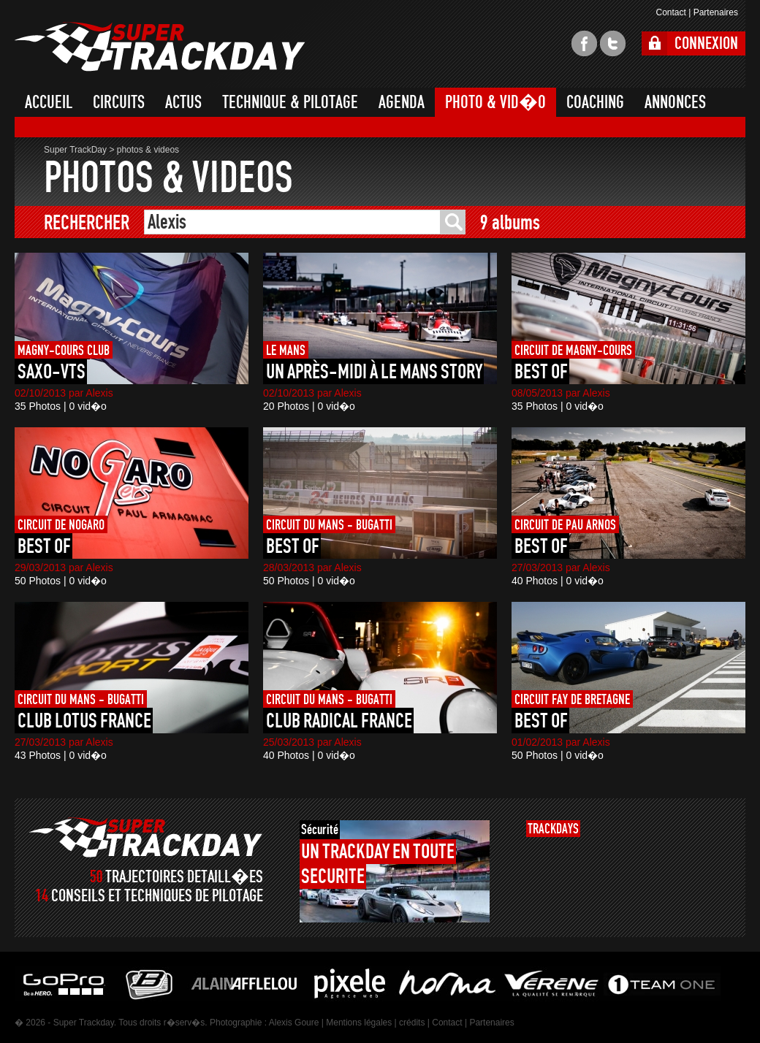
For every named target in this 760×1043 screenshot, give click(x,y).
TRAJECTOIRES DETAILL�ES (184, 877)
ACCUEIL (48, 102)
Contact (670, 12)
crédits (412, 1022)
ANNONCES (675, 102)
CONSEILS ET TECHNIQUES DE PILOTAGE (157, 896)
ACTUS (183, 102)
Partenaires (716, 12)
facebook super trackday (584, 43)
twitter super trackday (613, 43)
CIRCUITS (119, 102)
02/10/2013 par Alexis (64, 393)
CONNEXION (706, 43)
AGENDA (402, 102)
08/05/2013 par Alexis (561, 393)
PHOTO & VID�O (495, 102)
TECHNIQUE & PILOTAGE (290, 102)
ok (453, 222)
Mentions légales (359, 1022)
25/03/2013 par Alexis (312, 742)
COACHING (595, 102)
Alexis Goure (294, 1022)
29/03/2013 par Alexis (64, 567)
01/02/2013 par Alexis (561, 742)
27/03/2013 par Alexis (561, 567)
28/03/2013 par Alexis (312, 567)
